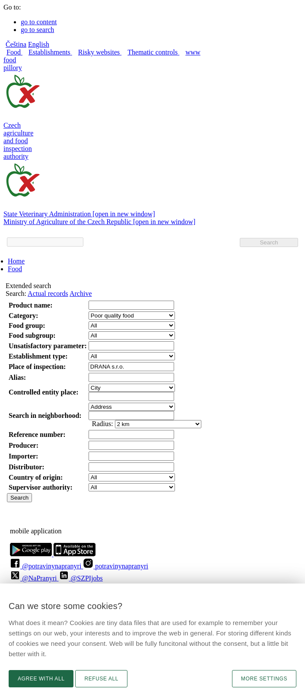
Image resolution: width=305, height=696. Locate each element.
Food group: (27, 325)
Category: (23, 315)
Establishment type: (38, 356)
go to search (37, 29)
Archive (81, 293)
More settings (264, 679)
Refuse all (101, 679)
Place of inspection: (37, 366)
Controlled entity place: (43, 392)
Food (15, 269)
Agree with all (41, 679)
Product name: (30, 305)
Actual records (48, 293)
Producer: (23, 445)
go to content (39, 22)
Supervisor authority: (41, 487)
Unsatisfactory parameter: (48, 346)
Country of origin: (36, 477)
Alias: (17, 377)
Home (16, 261)
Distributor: (26, 467)
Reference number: (37, 434)
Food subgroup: (32, 335)
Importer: (23, 456)
